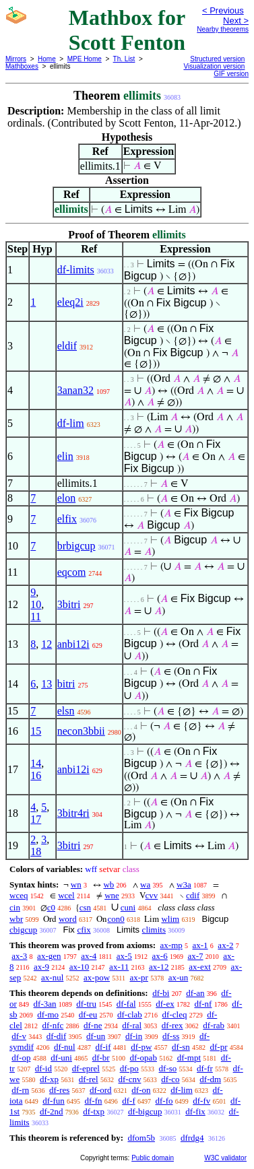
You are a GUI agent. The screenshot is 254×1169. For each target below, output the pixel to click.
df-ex (165, 1004)
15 (35, 731)
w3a (184, 884)
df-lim (70, 423)
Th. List (124, 59)
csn (85, 907)
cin (14, 907)
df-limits (75, 269)
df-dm (210, 1079)
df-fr (205, 1068)
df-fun (53, 1101)
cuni (128, 907)
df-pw (141, 1047)
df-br (101, 1058)
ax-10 (79, 967)
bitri (66, 684)
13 (46, 684)
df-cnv (129, 1079)
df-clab (129, 1014)
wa (145, 884)
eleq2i (70, 302)
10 (35, 604)
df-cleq (174, 1014)
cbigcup (23, 930)
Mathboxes (21, 66)
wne (111, 895)
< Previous (223, 10)
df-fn (93, 1101)
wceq (18, 895)
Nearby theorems (223, 29)
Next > (236, 20)
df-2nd (51, 1111)
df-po (129, 1068)
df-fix (195, 1111)
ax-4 (88, 956)
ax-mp (171, 945)
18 (35, 851)
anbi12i (73, 644)
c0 (51, 907)
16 (35, 775)
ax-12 (159, 967)
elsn (66, 710)
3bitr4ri (73, 813)
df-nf (203, 1004)
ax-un (178, 977)
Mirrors (15, 59)
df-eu (88, 1014)
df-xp (49, 1079)
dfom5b (140, 1138)
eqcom (71, 572)
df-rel (88, 1079)
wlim (170, 919)
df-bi (160, 993)
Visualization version (214, 66)
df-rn (20, 1090)
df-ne (93, 1025)
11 (35, 616)
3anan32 (75, 390)
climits (154, 930)
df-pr (219, 1047)
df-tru (86, 1004)
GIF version (231, 73)
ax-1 (200, 945)
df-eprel (86, 1068)
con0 (115, 919)
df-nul (64, 1047)
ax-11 (119, 967)
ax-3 (19, 956)
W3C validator (225, 1158)
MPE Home (84, 59)
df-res (59, 1090)
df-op (20, 1058)
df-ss (170, 1036)
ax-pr (138, 977)
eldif (67, 346)
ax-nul (52, 977)
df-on (140, 1090)
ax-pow (97, 977)
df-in (133, 1036)
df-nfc (53, 1025)
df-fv (201, 1101)
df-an (195, 993)
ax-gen (49, 956)
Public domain (152, 1158)
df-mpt (189, 1058)
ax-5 (124, 956)
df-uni (61, 1058)
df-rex (172, 1025)
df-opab (142, 1058)
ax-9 (41, 967)
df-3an (45, 1004)
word (68, 919)
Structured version (217, 59)
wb (108, 884)
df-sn (181, 1047)
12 (46, 644)
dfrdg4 (192, 1138)
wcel (66, 895)
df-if (102, 1047)
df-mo (48, 1014)
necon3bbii (81, 731)
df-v (18, 1036)
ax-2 (225, 945)
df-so (168, 1068)
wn (76, 884)
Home (47, 59)
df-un (95, 1036)
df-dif (56, 1036)
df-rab (213, 1025)
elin (65, 456)
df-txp (93, 1111)
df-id (43, 1068)
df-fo (164, 1101)
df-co (170, 1079)
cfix (83, 930)
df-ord (101, 1090)
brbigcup (76, 546)
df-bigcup (145, 1111)
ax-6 (160, 956)
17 (35, 819)
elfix (67, 519)
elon (66, 498)
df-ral (131, 1025)
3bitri (69, 604)
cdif (192, 895)
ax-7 (195, 956)
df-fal (126, 1004)
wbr (16, 919)
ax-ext (199, 967)
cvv (152, 895)
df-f (128, 1101)
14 (35, 763)
